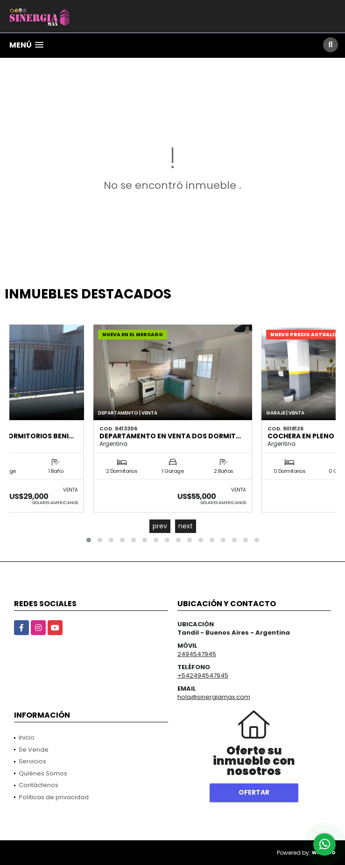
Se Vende (34, 749)
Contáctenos (38, 785)
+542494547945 (202, 675)
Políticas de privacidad (54, 797)
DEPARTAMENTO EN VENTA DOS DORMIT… (170, 436)
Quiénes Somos (43, 773)
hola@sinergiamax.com (213, 696)
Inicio (27, 737)
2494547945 (196, 654)
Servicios (32, 761)
